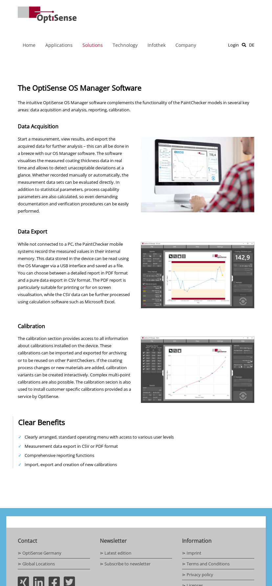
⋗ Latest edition (115, 553)
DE (251, 45)
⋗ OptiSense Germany (39, 553)
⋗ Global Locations (36, 564)
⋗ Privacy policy (197, 574)
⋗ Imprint (191, 553)
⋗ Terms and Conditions (206, 564)
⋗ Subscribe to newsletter (125, 564)
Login (233, 45)
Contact (27, 540)
